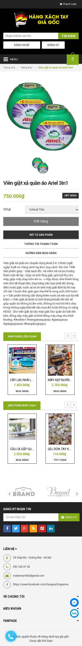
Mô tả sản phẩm (41, 234)
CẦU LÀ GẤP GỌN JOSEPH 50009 (32, 449)
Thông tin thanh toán (41, 244)
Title (7, 209)
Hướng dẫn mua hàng (41, 253)
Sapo (50, 640)
